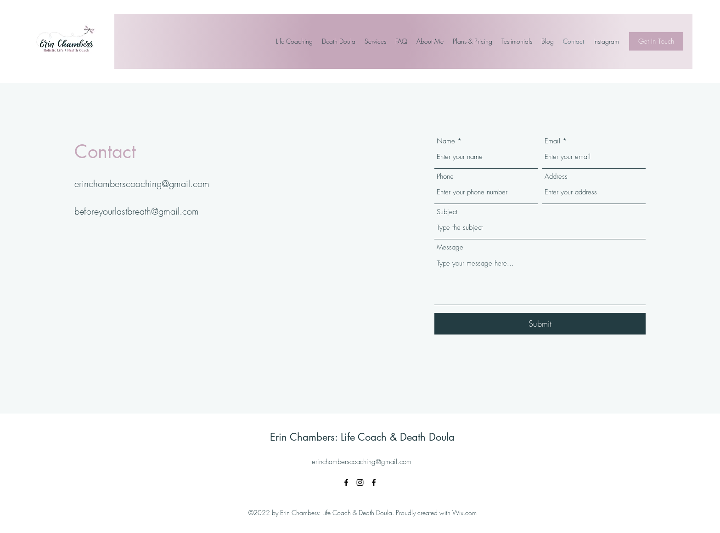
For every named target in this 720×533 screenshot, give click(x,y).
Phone (445, 176)
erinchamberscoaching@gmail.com (141, 183)
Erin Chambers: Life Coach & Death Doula (362, 437)
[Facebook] (346, 482)
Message (450, 247)
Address (556, 176)
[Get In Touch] (656, 41)
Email (552, 141)
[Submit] (540, 324)
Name (446, 141)
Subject (447, 212)
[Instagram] (360, 482)
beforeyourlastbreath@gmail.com (136, 211)
